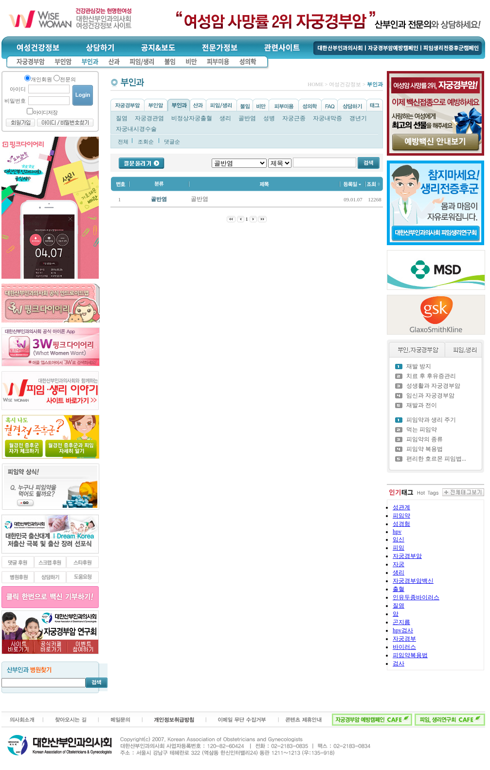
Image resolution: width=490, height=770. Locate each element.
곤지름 (401, 622)
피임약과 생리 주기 (431, 419)
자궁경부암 (407, 556)
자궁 (398, 564)
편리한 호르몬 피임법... (436, 458)
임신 (398, 539)
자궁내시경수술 (136, 128)
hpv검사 (403, 630)
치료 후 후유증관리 (431, 376)
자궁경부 (404, 638)
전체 (123, 141)
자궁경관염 (149, 118)
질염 (121, 118)
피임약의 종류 (424, 439)
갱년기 (358, 118)
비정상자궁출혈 (191, 118)
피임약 (401, 515)
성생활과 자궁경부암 (433, 385)
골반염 (247, 118)
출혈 (398, 589)
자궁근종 (294, 118)
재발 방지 (418, 366)
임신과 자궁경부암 (430, 395)
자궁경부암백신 (413, 580)
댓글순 (172, 141)
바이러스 (404, 647)
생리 (225, 118)
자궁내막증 (327, 118)
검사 (398, 663)
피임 (398, 547)
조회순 (146, 141)
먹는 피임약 (421, 429)
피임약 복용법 (424, 449)
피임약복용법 (410, 655)
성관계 (401, 507)
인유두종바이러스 (416, 597)
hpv (397, 531)
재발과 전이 (421, 405)
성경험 (401, 523)
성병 (269, 118)
